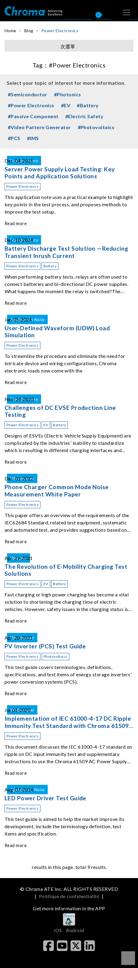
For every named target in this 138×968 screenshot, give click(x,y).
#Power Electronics (31, 105)
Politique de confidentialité (69, 896)
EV (45, 425)
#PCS (14, 138)
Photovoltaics (55, 656)
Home (10, 30)
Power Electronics (59, 30)
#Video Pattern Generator (39, 127)
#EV (65, 105)
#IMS (33, 138)
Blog (28, 30)
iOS (58, 930)
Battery (50, 266)
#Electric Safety (84, 116)
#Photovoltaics (96, 127)
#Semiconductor (27, 94)
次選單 (67, 46)
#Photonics (67, 94)
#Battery (88, 105)
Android (75, 930)
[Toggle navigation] (126, 12)
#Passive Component (33, 116)
